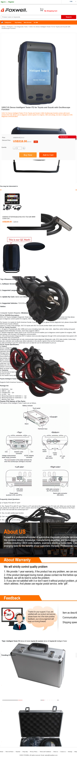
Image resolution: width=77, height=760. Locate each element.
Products (10, 27)
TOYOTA (37, 284)
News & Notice (9, 751)
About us (55, 751)
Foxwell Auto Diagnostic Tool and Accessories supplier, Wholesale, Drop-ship (18, 10)
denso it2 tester (25, 641)
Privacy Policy (33, 751)
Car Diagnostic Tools (20, 27)
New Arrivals (27, 22)
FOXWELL (27, 755)
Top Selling (18, 22)
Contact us (63, 751)
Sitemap (70, 751)
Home (3, 22)
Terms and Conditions (45, 751)
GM (75, 322)
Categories (8, 22)
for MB (36, 22)
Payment (18, 751)
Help (75, 751)
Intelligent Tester (62, 641)
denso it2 (46, 641)
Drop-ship (25, 751)
